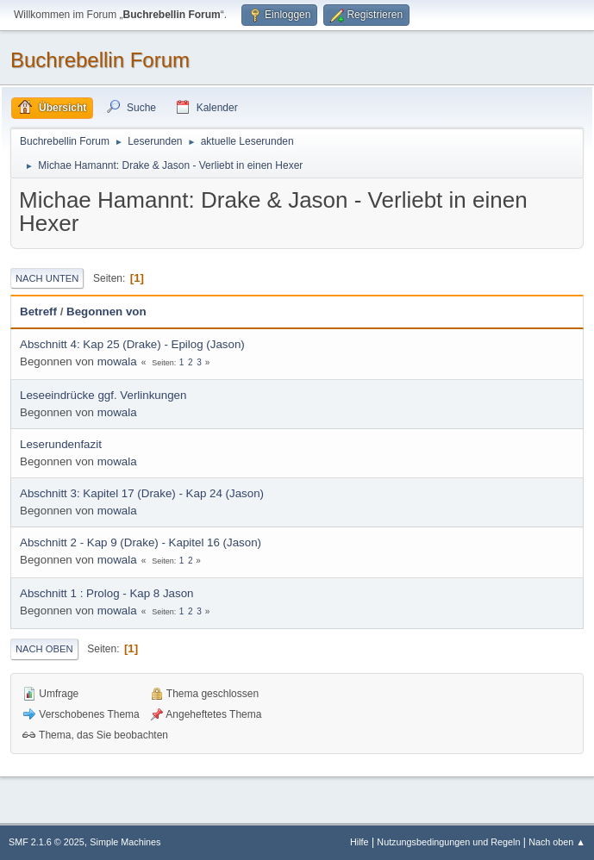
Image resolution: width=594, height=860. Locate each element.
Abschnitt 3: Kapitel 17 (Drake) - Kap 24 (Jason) (142, 493)
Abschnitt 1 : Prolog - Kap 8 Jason (107, 593)
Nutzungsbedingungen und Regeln (448, 842)
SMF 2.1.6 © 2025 (46, 842)
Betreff (38, 311)
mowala (117, 361)
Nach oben (44, 649)
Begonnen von (106, 311)
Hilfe (359, 842)
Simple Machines (125, 842)
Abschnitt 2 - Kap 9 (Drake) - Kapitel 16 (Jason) (140, 542)
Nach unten (47, 278)
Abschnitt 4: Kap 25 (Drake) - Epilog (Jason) (132, 344)
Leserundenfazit (61, 444)
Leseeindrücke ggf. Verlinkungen (103, 395)
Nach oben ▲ (556, 842)
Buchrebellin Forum (100, 60)
